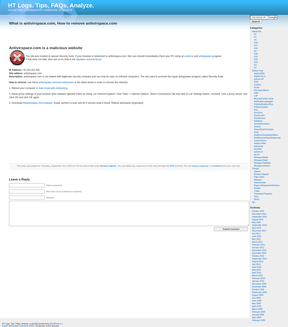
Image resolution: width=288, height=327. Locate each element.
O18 (256, 48)
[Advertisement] (56, 34)
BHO (256, 82)
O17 (256, 45)
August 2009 (257, 295)
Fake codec (259, 177)
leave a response (200, 166)
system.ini (258, 152)
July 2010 (256, 264)
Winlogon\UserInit (262, 166)
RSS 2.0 (174, 166)
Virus (256, 196)
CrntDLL (257, 85)
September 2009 (259, 292)
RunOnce (258, 113)
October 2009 (258, 289)
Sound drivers (260, 141)
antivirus (189, 56)
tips (253, 202)
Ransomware (260, 182)
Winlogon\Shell (260, 160)
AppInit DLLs (259, 76)
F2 (255, 34)
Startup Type (257, 71)
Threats (255, 168)
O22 (256, 59)
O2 (255, 51)
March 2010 (257, 275)
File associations (261, 90)
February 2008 (258, 320)
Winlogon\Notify (261, 157)
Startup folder (260, 143)
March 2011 (257, 242)
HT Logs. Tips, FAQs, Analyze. (51, 5)
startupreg (258, 146)
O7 (255, 68)
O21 (256, 57)
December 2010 (259, 250)
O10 (256, 43)
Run (256, 110)
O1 (255, 40)
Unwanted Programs (263, 194)
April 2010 (256, 273)
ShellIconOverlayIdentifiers (266, 135)
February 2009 (258, 312)
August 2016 (257, 219)
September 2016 (259, 217)
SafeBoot (258, 121)
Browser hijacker (261, 174)
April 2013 (256, 228)
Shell (256, 132)
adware (257, 171)
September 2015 (259, 225)
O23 (256, 62)
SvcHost (257, 149)
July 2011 (256, 233)
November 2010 (259, 253)
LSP (256, 96)
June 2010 (256, 267)
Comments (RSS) (26, 326)
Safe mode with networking (53, 88)
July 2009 (256, 298)
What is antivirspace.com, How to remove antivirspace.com (63, 23)
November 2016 (259, 214)
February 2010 (258, 278)
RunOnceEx (259, 115)
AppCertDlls (259, 73)
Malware (258, 180)
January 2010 (258, 281)
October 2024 (258, 211)
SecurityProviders (262, 124)
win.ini (257, 155)
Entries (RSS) (8, 326)
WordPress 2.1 (56, 324)
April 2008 (256, 317)
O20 (256, 54)
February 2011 (258, 245)
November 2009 (259, 287)
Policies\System (261, 107)
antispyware (205, 56)
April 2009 (256, 306)
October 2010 (258, 256)
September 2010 (259, 259)
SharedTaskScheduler (264, 129)
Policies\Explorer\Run (263, 104)
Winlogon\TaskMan (262, 163)
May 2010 (256, 270)
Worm (256, 199)
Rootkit (257, 188)
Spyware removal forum (89, 59)
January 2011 (258, 247)
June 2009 (256, 301)
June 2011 (256, 236)
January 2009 (258, 315)
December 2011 (259, 231)
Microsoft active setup (263, 99)
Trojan (257, 191)
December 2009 (259, 284)
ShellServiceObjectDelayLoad (267, 138)
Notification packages (263, 101)
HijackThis (256, 31)
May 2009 (256, 303)
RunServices (259, 118)
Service (257, 127)
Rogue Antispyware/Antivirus (266, 185)
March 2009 (257, 309)
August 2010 (257, 261)
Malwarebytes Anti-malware (37, 103)
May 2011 (256, 239)
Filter (256, 93)
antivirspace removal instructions (56, 82)
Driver (256, 87)
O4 (255, 65)
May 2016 (256, 222)
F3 (255, 37)
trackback (217, 166)
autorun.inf (258, 79)
